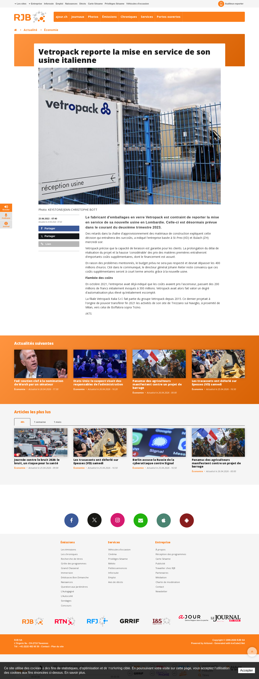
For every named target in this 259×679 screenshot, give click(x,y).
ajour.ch (61, 17)
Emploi (59, 3)
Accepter (246, 670)
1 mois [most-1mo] (57, 421)
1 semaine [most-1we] (40, 421)
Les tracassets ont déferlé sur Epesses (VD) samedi (214, 382)
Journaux (77, 17)
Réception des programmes (171, 554)
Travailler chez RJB (165, 568)
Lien (46, 243)
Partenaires (162, 572)
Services (147, 17)
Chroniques (129, 17)
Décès (83, 3)
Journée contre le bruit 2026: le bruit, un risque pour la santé (36, 461)
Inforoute (49, 3)
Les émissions (68, 549)
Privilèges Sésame (114, 3)
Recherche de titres (72, 558)
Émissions (109, 17)
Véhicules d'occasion (137, 3)
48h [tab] (22, 421)
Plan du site (57, 646)
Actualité (30, 30)
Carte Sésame (95, 3)
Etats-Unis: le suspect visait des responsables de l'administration (98, 382)
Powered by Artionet (201, 643)
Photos (93, 17)
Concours (66, 605)
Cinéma (112, 554)
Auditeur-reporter (230, 4)
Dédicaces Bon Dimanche (75, 577)
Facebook (71, 520)
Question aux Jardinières (74, 586)
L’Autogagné (67, 591)
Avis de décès (115, 582)
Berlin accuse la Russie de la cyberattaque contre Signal (153, 461)
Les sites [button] (20, 3)
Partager (48, 228)
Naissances (71, 3)
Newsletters (141, 520)
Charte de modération (168, 582)
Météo (111, 563)
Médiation (161, 577)
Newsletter (161, 591)
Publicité (160, 563)
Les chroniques (69, 554)
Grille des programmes (73, 563)
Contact (160, 586)
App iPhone (164, 520)
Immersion (67, 572)
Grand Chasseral (70, 568)
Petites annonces (117, 568)
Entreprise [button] (35, 3)
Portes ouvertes (168, 17)
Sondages (66, 600)
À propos (160, 549)
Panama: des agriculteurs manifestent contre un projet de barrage (157, 384)
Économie (51, 30)
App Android (187, 520)
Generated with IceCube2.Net (229, 643)
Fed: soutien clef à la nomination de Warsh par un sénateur (38, 382)
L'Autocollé (67, 596)
